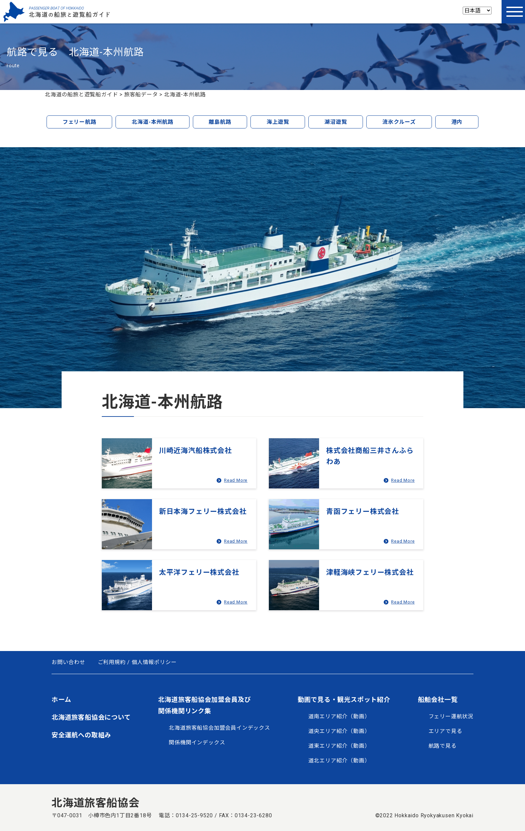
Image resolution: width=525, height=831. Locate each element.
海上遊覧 (278, 122)
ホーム (61, 700)
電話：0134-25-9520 (186, 815)
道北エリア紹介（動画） (339, 760)
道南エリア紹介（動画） (339, 716)
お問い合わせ (68, 662)
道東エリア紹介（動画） (339, 746)
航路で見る (443, 746)
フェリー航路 (79, 122)
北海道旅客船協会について (91, 717)
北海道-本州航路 (152, 122)
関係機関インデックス (197, 742)
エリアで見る (445, 731)
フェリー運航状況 (451, 716)
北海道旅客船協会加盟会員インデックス (219, 728)
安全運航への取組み (81, 735)
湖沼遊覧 (335, 122)
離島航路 (220, 122)
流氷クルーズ (399, 122)
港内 (457, 122)
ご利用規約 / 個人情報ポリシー (137, 662)
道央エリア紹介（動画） (339, 731)
